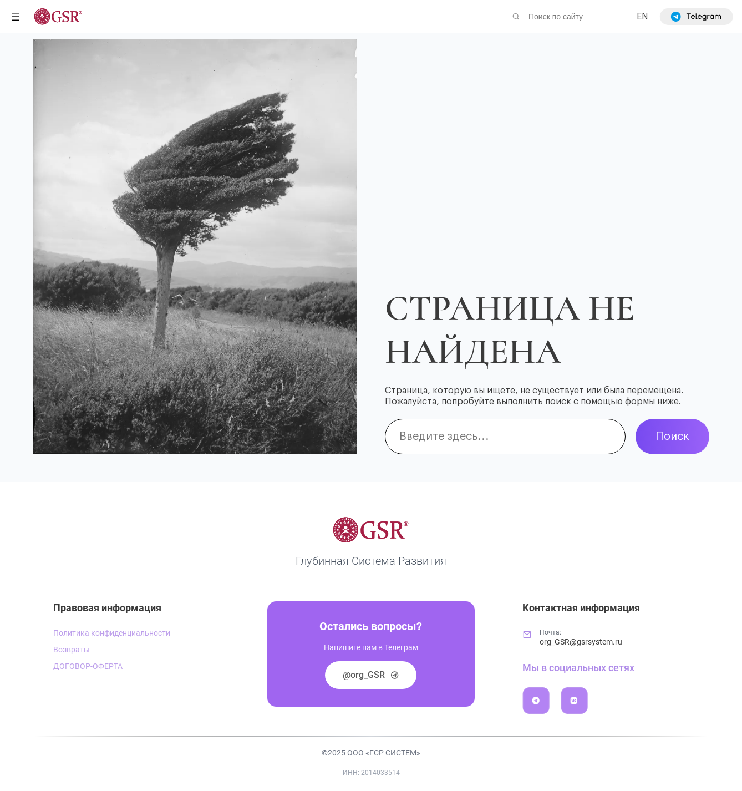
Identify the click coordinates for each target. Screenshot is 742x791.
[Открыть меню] (15, 16)
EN (642, 16)
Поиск (672, 436)
